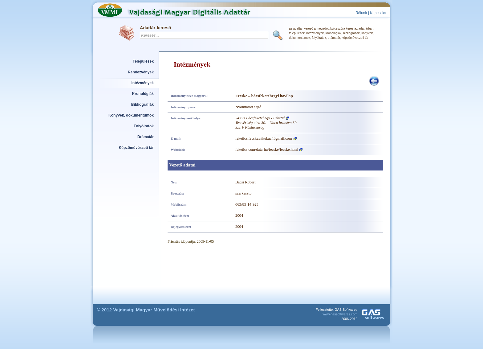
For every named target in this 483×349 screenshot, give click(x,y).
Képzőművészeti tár (136, 148)
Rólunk (361, 13)
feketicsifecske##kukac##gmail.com (263, 138)
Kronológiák (143, 94)
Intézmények (143, 83)
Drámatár (145, 137)
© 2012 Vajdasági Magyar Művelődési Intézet (146, 309)
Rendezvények (141, 72)
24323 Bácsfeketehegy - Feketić (260, 118)
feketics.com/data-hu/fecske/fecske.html (266, 149)
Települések (143, 61)
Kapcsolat (378, 13)
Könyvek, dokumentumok (131, 115)
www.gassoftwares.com (340, 314)
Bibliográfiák (142, 104)
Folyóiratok (144, 126)
